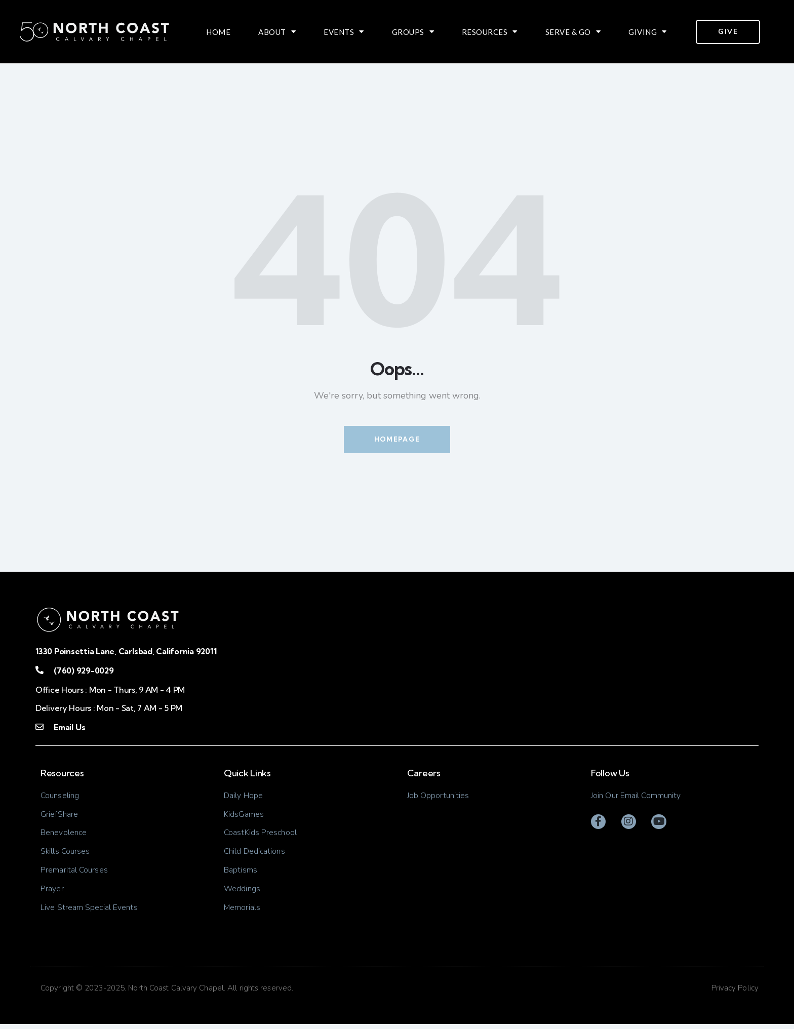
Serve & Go (573, 31)
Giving (647, 31)
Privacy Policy (735, 992)
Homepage (397, 440)
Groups (413, 31)
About (277, 31)
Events (344, 31)
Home (218, 31)
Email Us (69, 728)
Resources (490, 31)
